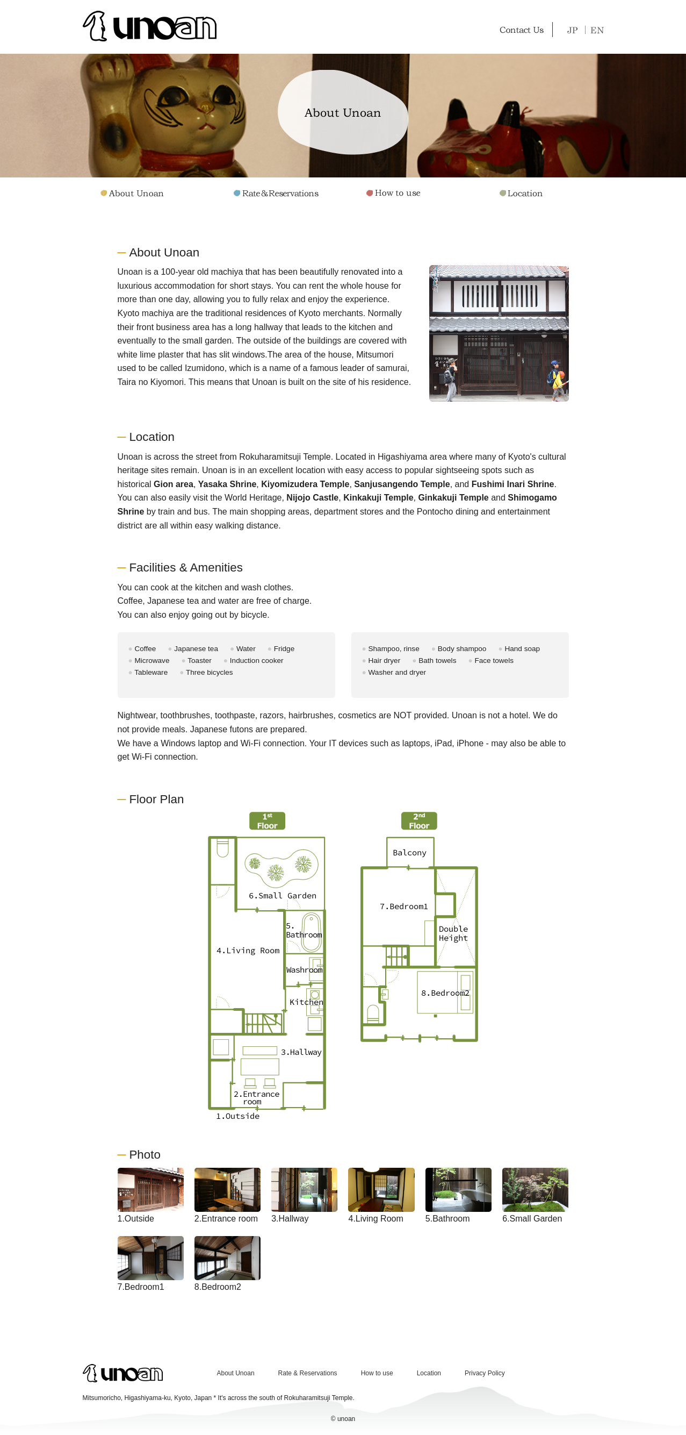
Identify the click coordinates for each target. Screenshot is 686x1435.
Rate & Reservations (307, 1373)
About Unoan (236, 1373)
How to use (377, 1373)
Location (429, 1373)
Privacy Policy (485, 1373)
